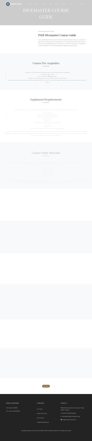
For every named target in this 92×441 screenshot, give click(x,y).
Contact (71, 4)
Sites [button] (56, 4)
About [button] (36, 4)
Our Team (40, 409)
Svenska (82, 4)
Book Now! (46, 386)
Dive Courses (40, 418)
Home (30, 4)
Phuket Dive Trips (42, 413)
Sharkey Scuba (14, 4)
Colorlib (69, 430)
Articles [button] (63, 4)
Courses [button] (43, 4)
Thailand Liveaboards (43, 422)
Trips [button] (50, 4)
